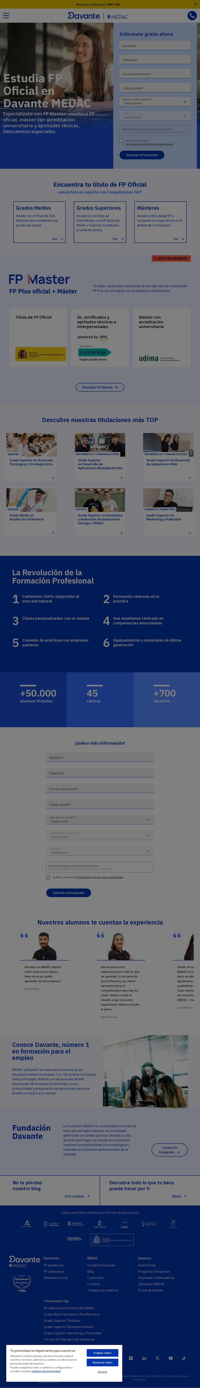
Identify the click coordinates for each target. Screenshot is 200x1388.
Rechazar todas (102, 1362)
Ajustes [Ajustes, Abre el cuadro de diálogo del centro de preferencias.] (102, 1372)
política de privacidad (46, 1371)
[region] (64, 1363)
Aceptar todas (102, 1353)
